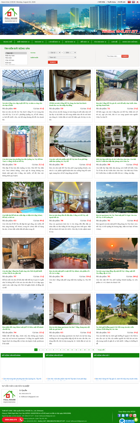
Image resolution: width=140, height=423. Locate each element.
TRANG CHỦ (9, 42)
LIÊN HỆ (116, 42)
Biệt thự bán (17, 55)
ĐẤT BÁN (86, 42)
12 (76, 346)
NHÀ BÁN (40, 42)
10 (68, 346)
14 (84, 346)
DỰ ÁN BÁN (72, 42)
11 (72, 346)
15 (89, 346)
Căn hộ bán (17, 60)
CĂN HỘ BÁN (55, 42)
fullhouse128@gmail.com (31, 393)
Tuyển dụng (110, 2)
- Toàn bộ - (17, 53)
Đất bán (17, 62)
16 (93, 346)
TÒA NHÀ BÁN (101, 42)
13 (80, 346)
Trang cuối (101, 346)
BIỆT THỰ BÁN (25, 42)
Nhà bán (17, 58)
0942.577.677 (30, 412)
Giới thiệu (100, 2)
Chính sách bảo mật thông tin (44, 420)
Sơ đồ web (120, 2)
